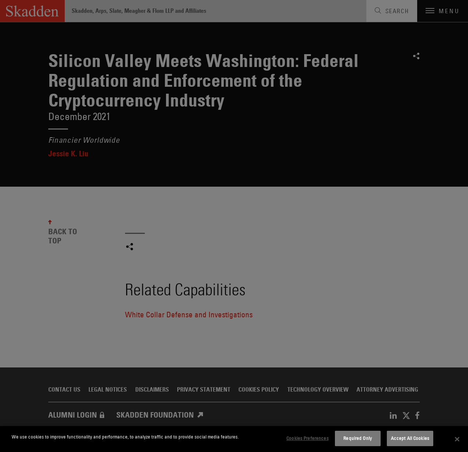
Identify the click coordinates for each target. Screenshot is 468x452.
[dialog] (234, 439)
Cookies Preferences (307, 438)
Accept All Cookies (410, 438)
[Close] (457, 439)
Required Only (357, 438)
